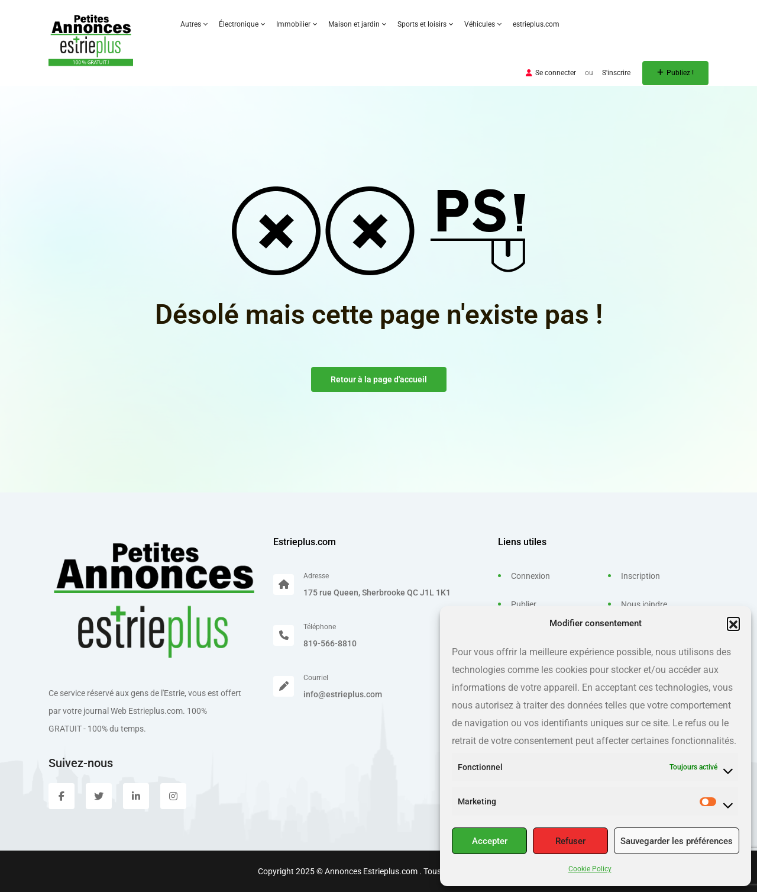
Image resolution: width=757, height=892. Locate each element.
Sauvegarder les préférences (676, 841)
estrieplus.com (536, 24)
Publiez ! (675, 73)
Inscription (640, 576)
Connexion (530, 576)
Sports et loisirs (424, 24)
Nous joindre (644, 604)
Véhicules (482, 24)
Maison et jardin (357, 24)
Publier (523, 604)
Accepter (489, 841)
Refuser (570, 841)
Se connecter (551, 73)
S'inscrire (616, 73)
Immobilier (296, 24)
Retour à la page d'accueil (379, 379)
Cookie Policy (590, 869)
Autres (193, 24)
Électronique (241, 24)
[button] (733, 623)
